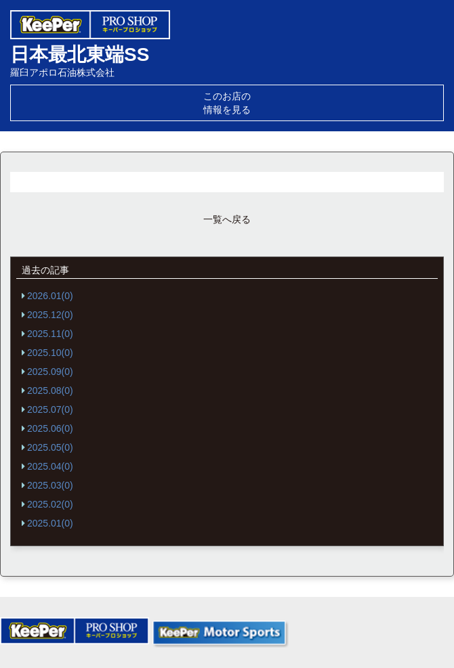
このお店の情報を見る (227, 103)
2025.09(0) (50, 371)
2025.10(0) (50, 352)
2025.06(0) (50, 428)
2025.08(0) (50, 390)
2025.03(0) (50, 485)
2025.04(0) (50, 466)
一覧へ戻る (227, 219)
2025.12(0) (50, 314)
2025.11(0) (50, 333)
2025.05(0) (50, 447)
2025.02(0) (50, 504)
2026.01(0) (50, 295)
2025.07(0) (50, 409)
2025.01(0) (50, 523)
